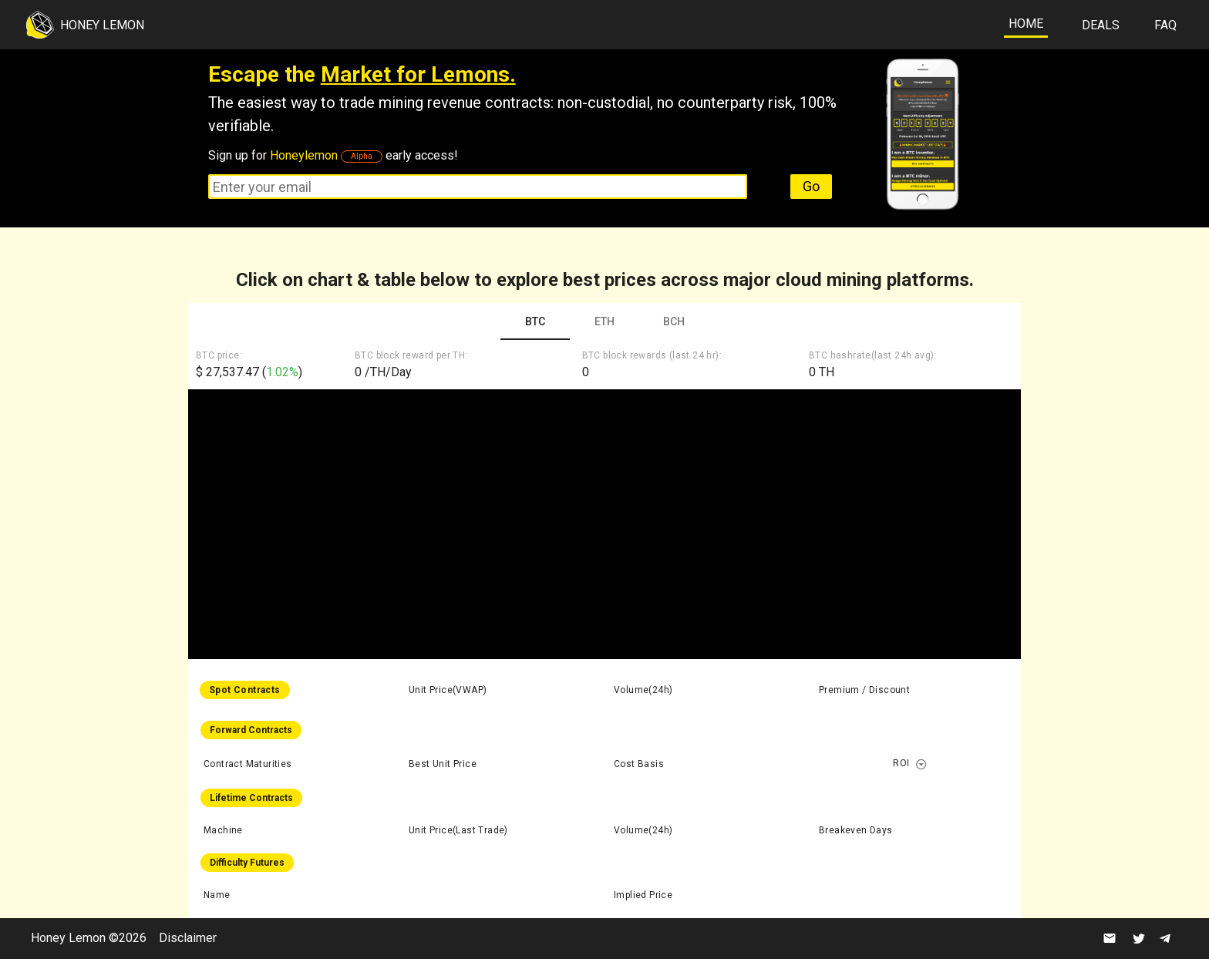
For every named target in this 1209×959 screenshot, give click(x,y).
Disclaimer (188, 937)
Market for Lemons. (418, 74)
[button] (921, 764)
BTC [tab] (535, 321)
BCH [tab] (674, 321)
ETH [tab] (604, 321)
